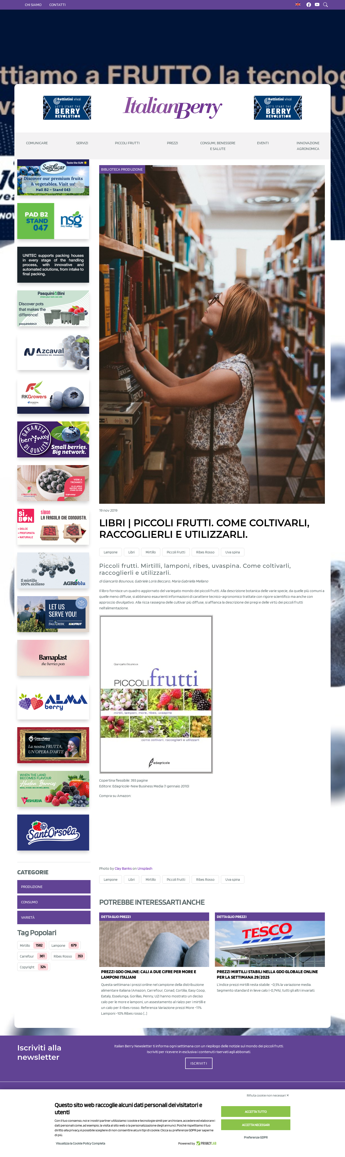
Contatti (57, 4)
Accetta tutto (256, 1112)
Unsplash (145, 868)
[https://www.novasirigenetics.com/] (54, 225)
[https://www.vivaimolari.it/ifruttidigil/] (54, 487)
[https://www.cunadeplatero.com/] (54, 749)
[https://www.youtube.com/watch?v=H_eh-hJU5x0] (54, 356)
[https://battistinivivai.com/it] (67, 108)
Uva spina (232, 552)
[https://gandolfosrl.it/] (54, 705)
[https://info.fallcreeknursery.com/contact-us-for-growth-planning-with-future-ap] (54, 618)
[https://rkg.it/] (54, 399)
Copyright (27, 967)
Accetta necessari (256, 1125)
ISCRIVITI (198, 1063)
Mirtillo (25, 945)
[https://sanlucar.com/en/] (54, 181)
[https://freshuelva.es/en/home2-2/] (54, 793)
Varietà (28, 917)
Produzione (31, 886)
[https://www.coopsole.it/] (54, 530)
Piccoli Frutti (176, 552)
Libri (131, 552)
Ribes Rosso (63, 956)
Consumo (29, 902)
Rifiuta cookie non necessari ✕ (268, 1095)
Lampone (58, 945)
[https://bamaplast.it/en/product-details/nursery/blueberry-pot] (54, 661)
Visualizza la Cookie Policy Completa (80, 1143)
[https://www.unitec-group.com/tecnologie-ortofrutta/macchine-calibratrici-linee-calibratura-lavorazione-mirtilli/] (54, 268)
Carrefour (27, 956)
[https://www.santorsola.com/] (54, 836)
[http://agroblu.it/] (54, 574)
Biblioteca (111, 169)
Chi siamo (33, 4)
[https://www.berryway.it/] (54, 443)
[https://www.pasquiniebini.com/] (54, 312)
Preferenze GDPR (256, 1137)
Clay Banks (123, 868)
